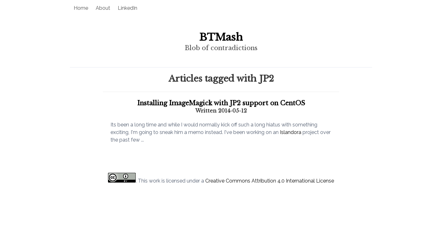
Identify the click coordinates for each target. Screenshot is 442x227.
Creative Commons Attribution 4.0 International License (269, 181)
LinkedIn (127, 8)
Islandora (290, 132)
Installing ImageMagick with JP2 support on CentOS (221, 103)
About (103, 8)
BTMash (221, 37)
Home (81, 8)
